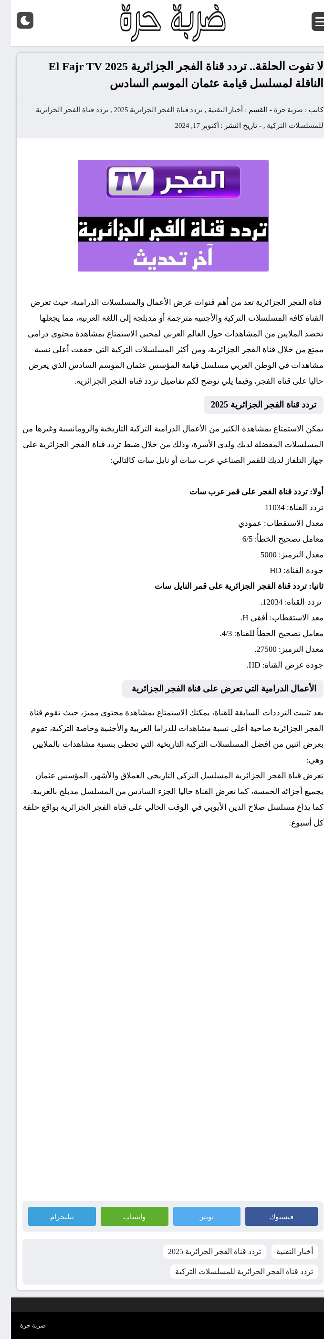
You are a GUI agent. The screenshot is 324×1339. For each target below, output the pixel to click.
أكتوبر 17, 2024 (186, 125)
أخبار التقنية (214, 110)
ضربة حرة (278, 110)
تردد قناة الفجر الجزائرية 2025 (147, 110)
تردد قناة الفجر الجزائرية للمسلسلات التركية (233, 1271)
